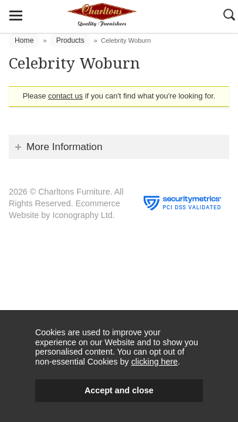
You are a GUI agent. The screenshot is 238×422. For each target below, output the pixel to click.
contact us (65, 95)
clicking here (154, 361)
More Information (64, 146)
